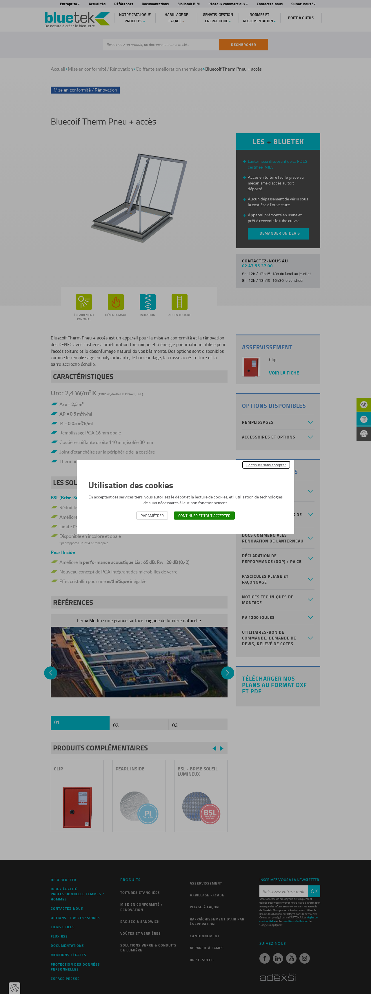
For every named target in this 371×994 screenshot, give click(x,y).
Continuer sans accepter (266, 464)
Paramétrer (152, 515)
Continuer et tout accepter (204, 515)
